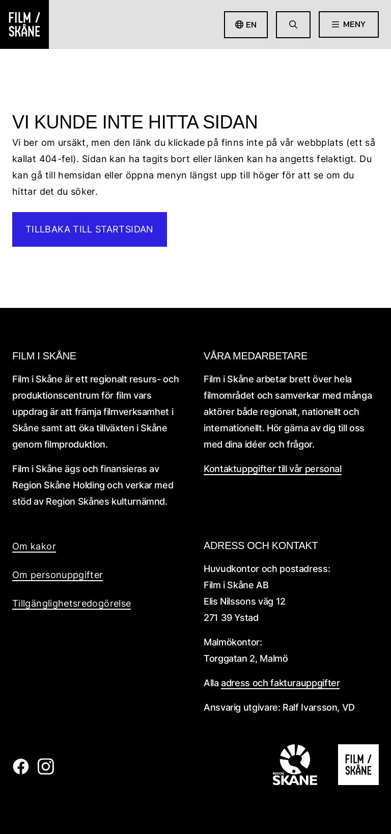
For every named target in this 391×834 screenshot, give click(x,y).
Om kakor (34, 546)
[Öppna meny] (349, 24)
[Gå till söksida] (293, 24)
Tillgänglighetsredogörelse (71, 603)
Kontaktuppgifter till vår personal (273, 468)
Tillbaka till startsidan (89, 229)
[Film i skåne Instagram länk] (45, 771)
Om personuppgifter (57, 574)
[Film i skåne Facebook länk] (20, 771)
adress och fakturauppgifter (280, 682)
